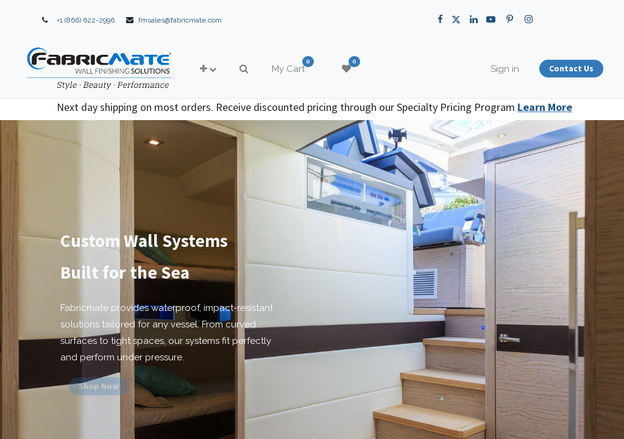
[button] (233, 69)
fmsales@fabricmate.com (180, 20)
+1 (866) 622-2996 (86, 20)
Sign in (480, 68)
